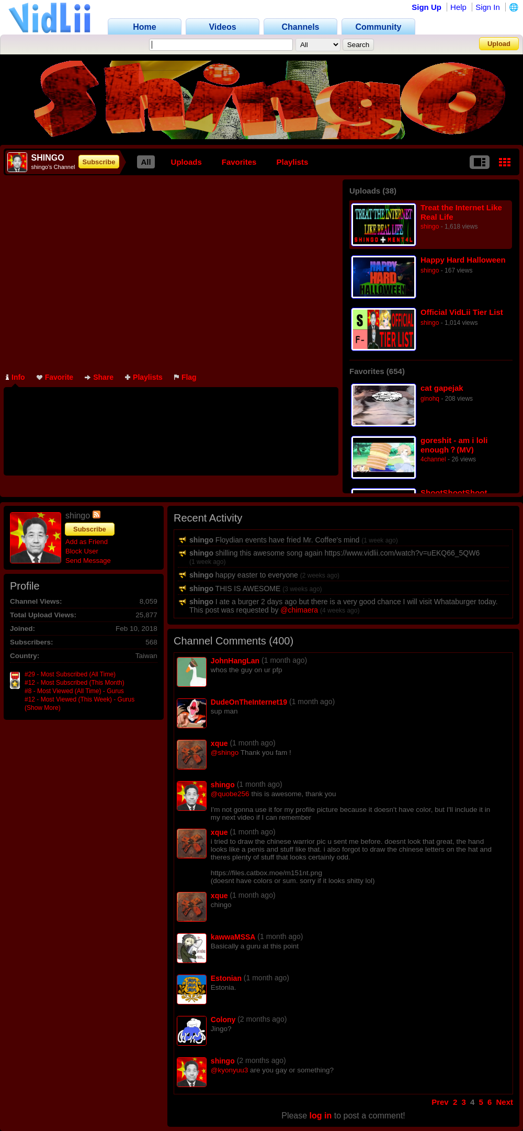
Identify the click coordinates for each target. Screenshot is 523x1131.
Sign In (487, 7)
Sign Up (426, 7)
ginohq (429, 398)
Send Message (88, 560)
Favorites (239, 161)
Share (99, 377)
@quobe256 (230, 794)
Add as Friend (86, 542)
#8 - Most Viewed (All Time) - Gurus (74, 691)
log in (321, 1115)
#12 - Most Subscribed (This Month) (74, 682)
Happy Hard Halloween (463, 259)
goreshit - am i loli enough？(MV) (453, 445)
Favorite (55, 377)
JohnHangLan (235, 661)
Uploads (186, 161)
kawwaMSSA (233, 937)
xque (219, 743)
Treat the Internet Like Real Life (461, 212)
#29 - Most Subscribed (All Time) (70, 674)
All (146, 161)
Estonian (226, 978)
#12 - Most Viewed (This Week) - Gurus (79, 699)
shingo (429, 226)
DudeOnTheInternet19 (249, 702)
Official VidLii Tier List (461, 312)
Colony (223, 1019)
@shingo (225, 752)
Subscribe (99, 162)
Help (458, 7)
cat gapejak (441, 387)
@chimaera (299, 610)
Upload (498, 44)
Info (15, 377)
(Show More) (43, 707)
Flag (185, 377)
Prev (440, 1102)
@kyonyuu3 (229, 1070)
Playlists (292, 161)
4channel (433, 459)
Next (504, 1102)
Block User (81, 551)
